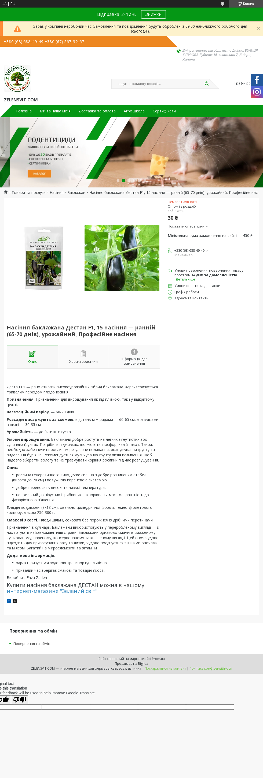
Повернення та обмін (31, 643)
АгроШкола (134, 111)
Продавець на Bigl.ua (131, 663)
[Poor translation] (19, 699)
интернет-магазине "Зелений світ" (52, 591)
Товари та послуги (29, 192)
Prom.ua (158, 658)
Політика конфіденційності (210, 668)
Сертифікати (164, 111)
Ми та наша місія (55, 111)
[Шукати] (206, 84)
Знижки (153, 14)
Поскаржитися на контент (165, 668)
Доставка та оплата (97, 111)
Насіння (57, 192)
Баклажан (76, 192)
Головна (24, 111)
